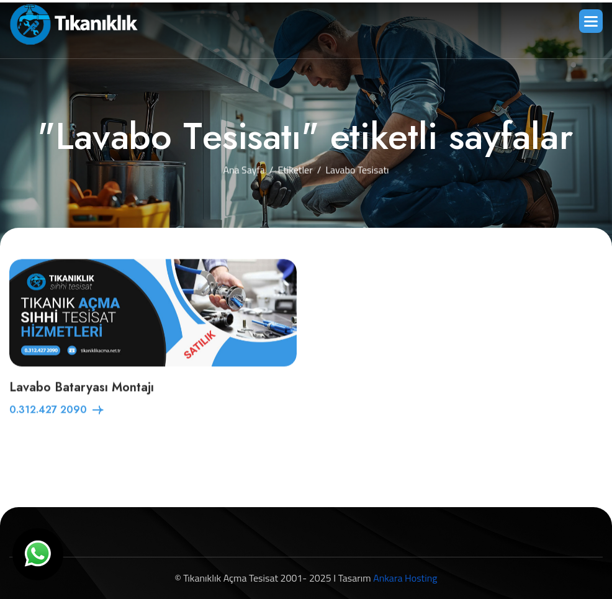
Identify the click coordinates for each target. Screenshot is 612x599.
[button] (591, 21)
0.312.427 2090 (48, 410)
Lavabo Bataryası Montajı (81, 388)
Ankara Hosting (405, 577)
